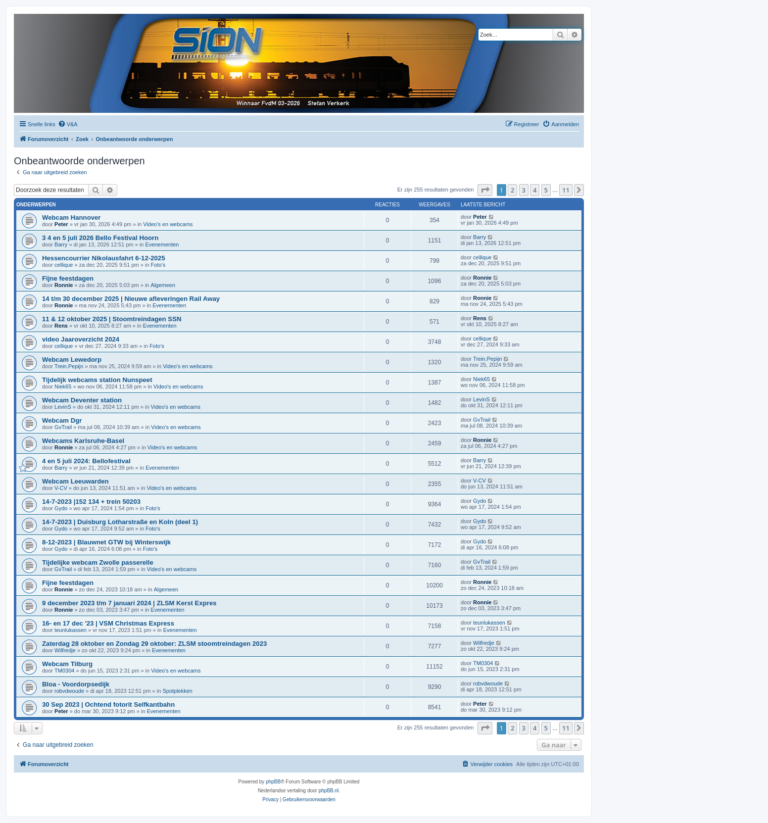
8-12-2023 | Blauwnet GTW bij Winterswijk (106, 542)
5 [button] (546, 190)
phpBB (273, 781)
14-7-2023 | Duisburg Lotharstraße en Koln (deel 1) (120, 522)
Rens (61, 326)
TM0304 (64, 671)
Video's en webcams (167, 224)
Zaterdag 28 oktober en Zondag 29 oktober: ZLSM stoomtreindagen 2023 (154, 643)
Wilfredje (65, 650)
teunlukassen (70, 630)
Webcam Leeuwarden (75, 481)
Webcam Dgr (62, 420)
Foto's (158, 265)
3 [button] (524, 190)
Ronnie (63, 285)
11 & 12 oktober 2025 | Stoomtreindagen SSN (111, 319)
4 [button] (534, 190)
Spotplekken (177, 691)
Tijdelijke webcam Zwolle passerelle (97, 562)
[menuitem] (68, 124)
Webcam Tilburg (67, 664)
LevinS (62, 407)
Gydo (60, 508)
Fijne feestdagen (68, 278)
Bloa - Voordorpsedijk (75, 684)
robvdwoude (69, 691)
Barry (60, 244)
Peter (61, 224)
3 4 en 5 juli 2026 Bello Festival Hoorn (100, 238)
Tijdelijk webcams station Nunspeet (97, 380)
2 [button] (512, 190)
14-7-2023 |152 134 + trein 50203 (91, 501)
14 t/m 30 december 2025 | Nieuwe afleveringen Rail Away (131, 298)
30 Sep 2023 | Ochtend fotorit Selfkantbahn (108, 704)
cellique (63, 265)
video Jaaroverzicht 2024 (80, 339)
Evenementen (162, 244)
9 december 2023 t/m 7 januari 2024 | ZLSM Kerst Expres (129, 603)
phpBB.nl (329, 790)
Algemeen (163, 285)
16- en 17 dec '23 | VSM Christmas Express (108, 623)
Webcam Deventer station (82, 400)
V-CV (60, 488)
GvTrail (63, 427)
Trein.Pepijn (68, 366)
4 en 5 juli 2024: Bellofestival (86, 461)
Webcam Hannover (71, 217)
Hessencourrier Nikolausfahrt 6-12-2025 (103, 258)
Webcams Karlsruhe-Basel (83, 440)
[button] (485, 190)
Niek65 (62, 386)
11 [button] (566, 190)
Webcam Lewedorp (71, 359)
